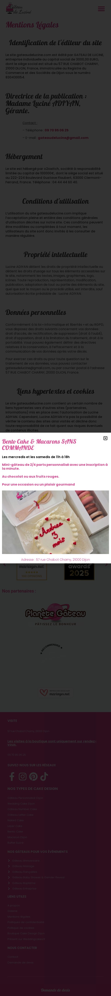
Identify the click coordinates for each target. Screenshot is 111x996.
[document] (55, 498)
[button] (105, 438)
